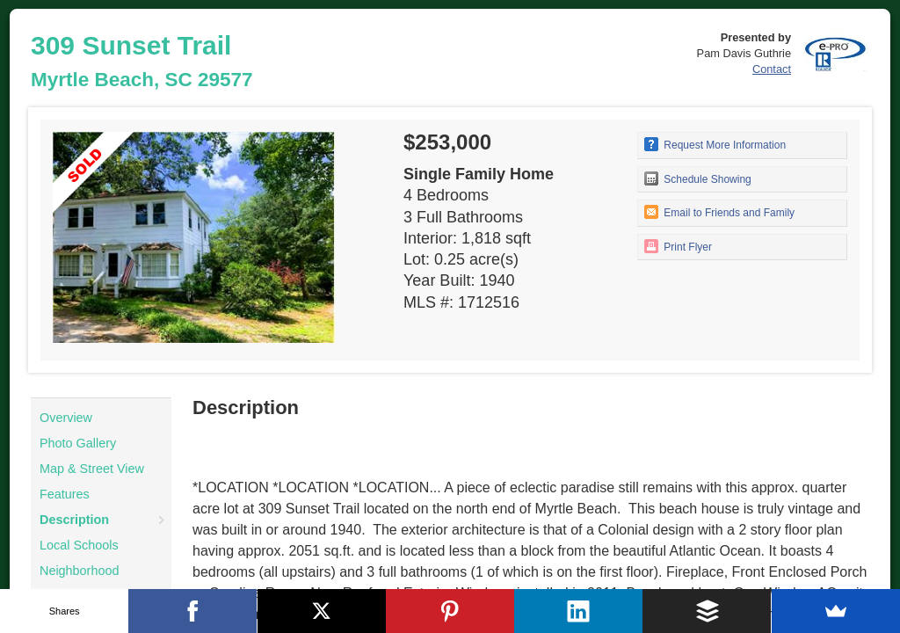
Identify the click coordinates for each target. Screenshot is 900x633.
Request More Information (715, 144)
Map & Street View (92, 469)
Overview (66, 418)
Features (65, 494)
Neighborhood (79, 571)
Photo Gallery (78, 443)
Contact (771, 69)
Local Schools (79, 545)
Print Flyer (678, 246)
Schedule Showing (697, 178)
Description (74, 520)
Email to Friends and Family (719, 212)
